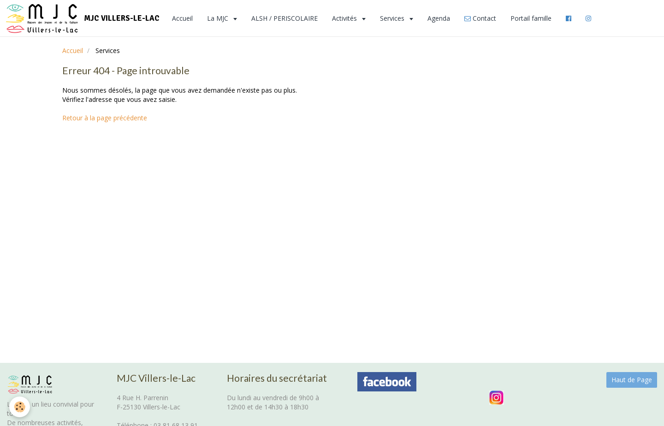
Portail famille (530, 18)
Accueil (182, 18)
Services (393, 18)
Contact (480, 18)
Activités (345, 18)
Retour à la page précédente (104, 117)
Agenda (438, 18)
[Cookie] (19, 406)
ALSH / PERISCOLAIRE (284, 18)
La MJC (218, 18)
